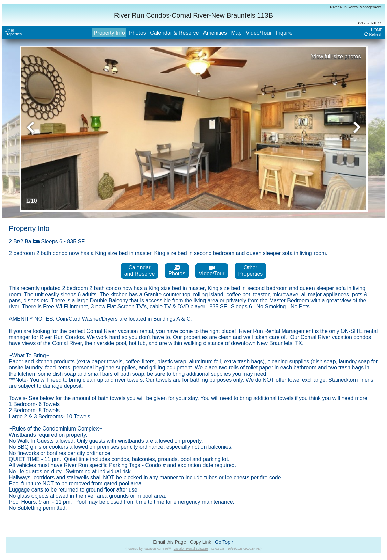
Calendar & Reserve (174, 33)
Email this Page (169, 542)
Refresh (373, 34)
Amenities (215, 33)
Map (236, 33)
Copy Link (200, 542)
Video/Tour (259, 33)
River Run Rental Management (355, 7)
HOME (376, 30)
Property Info (109, 33)
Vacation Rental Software (191, 549)
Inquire (284, 33)
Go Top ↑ (224, 542)
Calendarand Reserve (139, 271)
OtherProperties (13, 32)
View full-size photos (336, 56)
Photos (137, 33)
